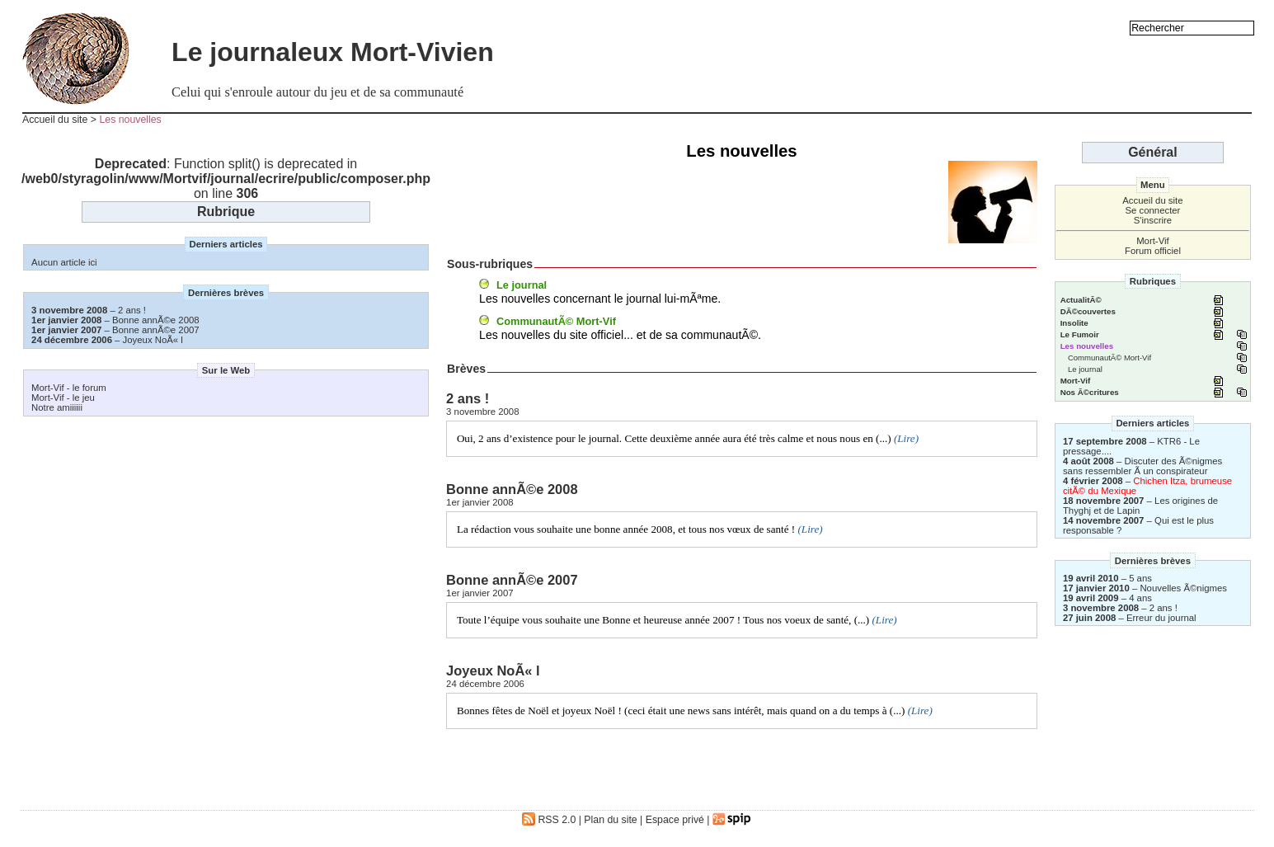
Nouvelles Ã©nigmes (1183, 588)
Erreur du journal (1161, 618)
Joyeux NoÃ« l (153, 340)
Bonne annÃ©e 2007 (156, 330)
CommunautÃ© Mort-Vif (556, 321)
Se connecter (1152, 210)
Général (1153, 152)
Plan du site (610, 820)
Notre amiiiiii (56, 407)
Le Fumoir (1079, 334)
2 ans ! (132, 310)
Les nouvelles (130, 119)
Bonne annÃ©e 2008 (156, 320)
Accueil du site (54, 119)
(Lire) (906, 438)
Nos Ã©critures (1089, 392)
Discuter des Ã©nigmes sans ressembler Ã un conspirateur (1142, 466)
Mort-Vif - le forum (68, 388)
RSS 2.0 (549, 820)
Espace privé (675, 820)
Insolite (1074, 322)
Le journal (521, 285)
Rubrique (226, 212)
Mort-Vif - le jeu (63, 397)
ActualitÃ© (1081, 299)
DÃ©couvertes (1088, 311)
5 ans (1140, 578)
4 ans (1140, 598)
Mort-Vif (1152, 241)
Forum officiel (1153, 251)
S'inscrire (1153, 220)
